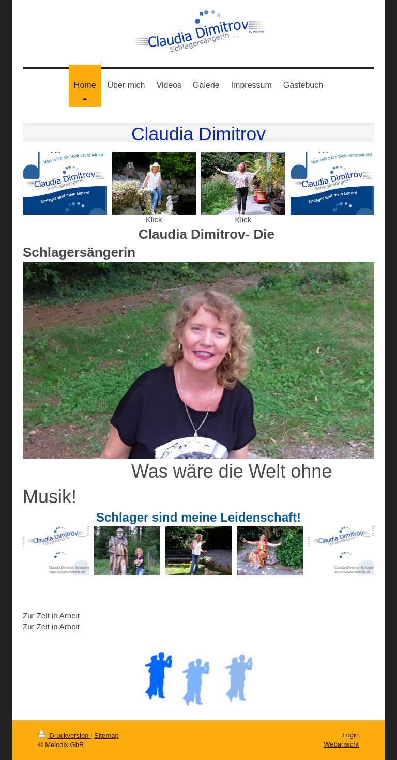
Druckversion (64, 735)
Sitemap (106, 735)
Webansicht (341, 744)
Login (350, 735)
